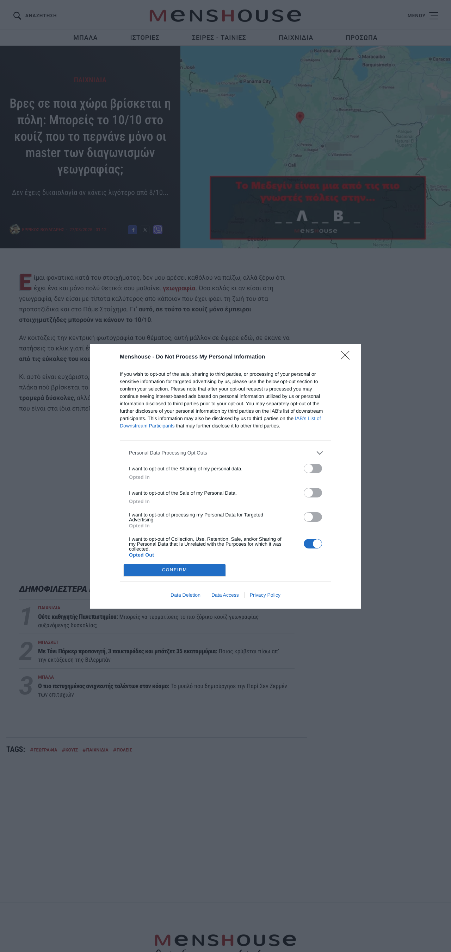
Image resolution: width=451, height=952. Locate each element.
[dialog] (225, 476)
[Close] (347, 357)
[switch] (313, 468)
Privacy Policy (265, 595)
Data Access (225, 595)
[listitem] (225, 453)
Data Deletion (185, 595)
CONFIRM (174, 570)
